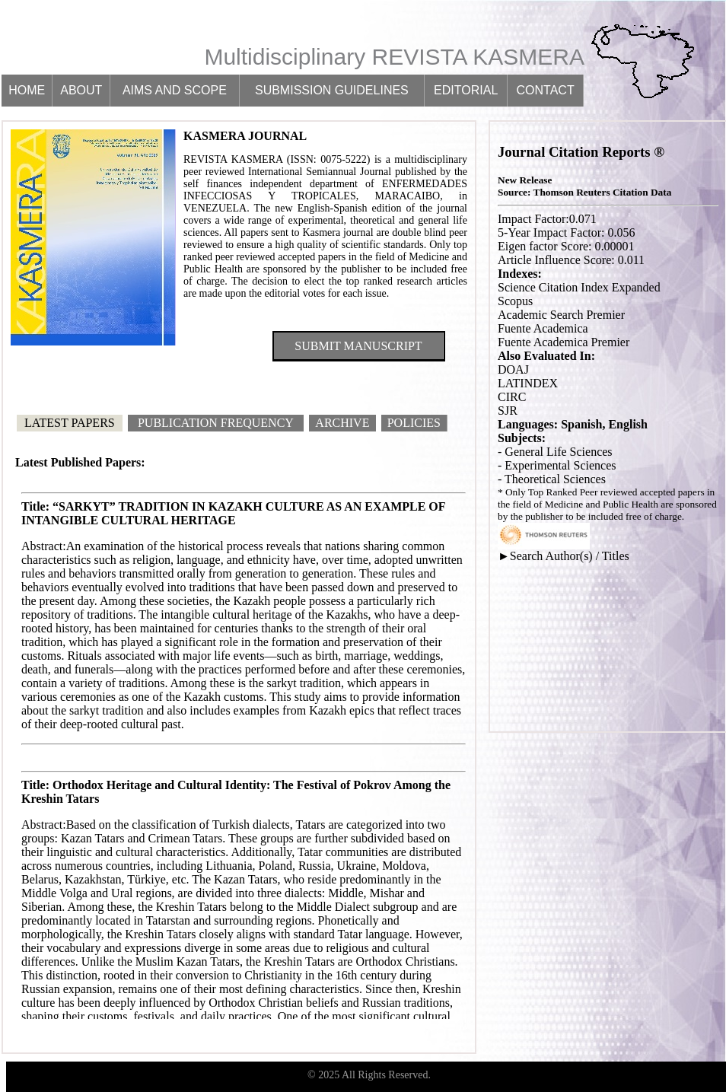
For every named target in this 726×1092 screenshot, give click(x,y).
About (81, 90)
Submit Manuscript (358, 345)
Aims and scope (175, 90)
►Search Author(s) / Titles (563, 555)
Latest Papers (69, 422)
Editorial (466, 90)
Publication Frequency (216, 422)
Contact (546, 90)
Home (26, 90)
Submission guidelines (332, 90)
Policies (414, 422)
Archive (342, 422)
